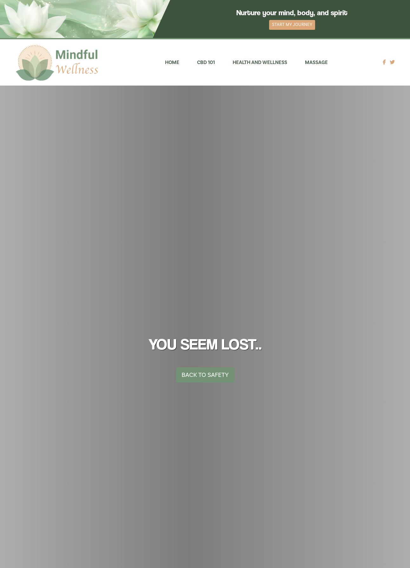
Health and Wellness (260, 62)
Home (172, 62)
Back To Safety (205, 375)
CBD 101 (206, 62)
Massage (316, 62)
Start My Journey (292, 25)
